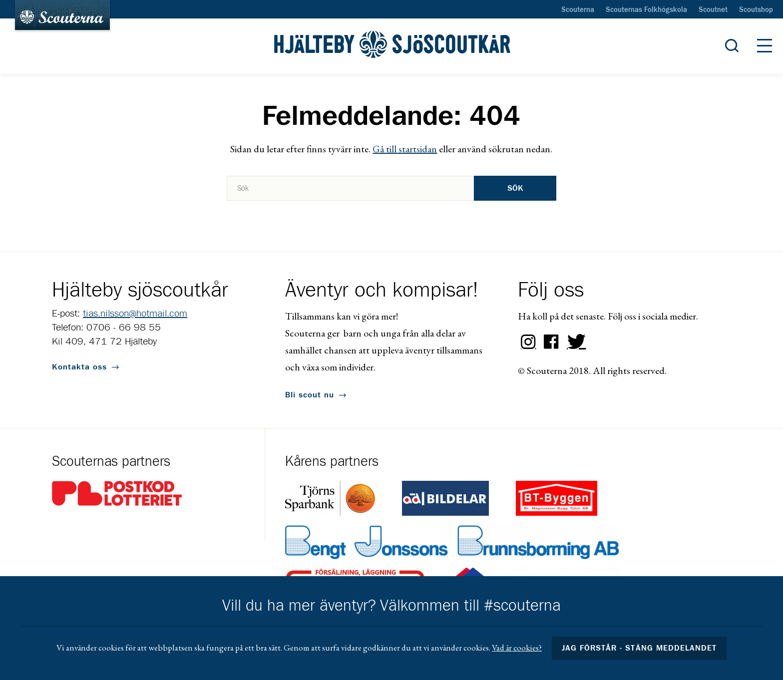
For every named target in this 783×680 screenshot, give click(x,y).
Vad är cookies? (517, 647)
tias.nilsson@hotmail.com (135, 314)
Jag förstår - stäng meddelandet (639, 648)
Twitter (574, 342)
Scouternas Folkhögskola (646, 9)
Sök (515, 188)
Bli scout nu (309, 395)
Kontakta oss (79, 367)
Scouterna (577, 9)
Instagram (528, 342)
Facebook (551, 342)
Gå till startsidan (405, 148)
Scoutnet (713, 9)
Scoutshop (756, 9)
